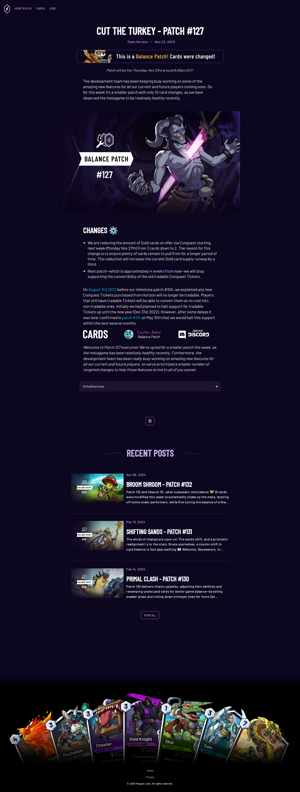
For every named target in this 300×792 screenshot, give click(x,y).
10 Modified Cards (93, 386)
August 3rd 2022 (102, 289)
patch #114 (131, 317)
